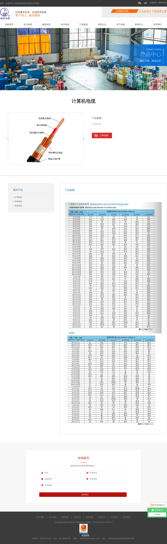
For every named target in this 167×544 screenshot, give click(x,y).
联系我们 (157, 24)
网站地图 (162, 3)
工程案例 (83, 24)
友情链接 (85, 535)
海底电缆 (18, 206)
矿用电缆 (18, 197)
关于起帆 (120, 24)
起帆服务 (89, 517)
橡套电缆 (46, 24)
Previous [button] (8, 138)
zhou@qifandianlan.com (89, 538)
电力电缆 (28, 24)
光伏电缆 (65, 24)
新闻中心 (139, 24)
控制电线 (18, 201)
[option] (45, 138)
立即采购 (101, 135)
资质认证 (102, 24)
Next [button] (83, 138)
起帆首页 (9, 24)
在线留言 (153, 3)
